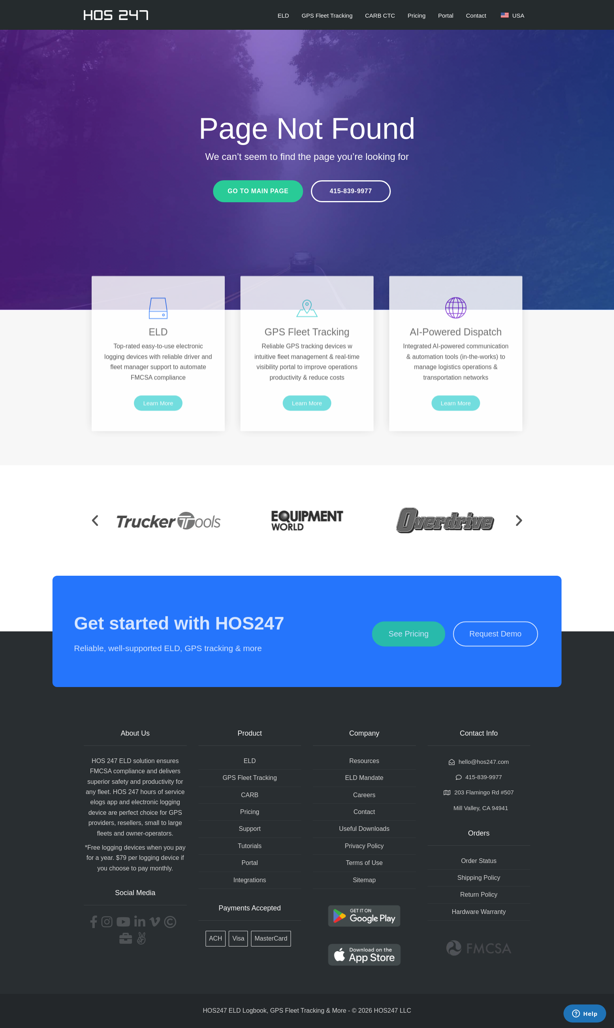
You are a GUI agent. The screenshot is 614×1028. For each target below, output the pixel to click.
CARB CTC (380, 15)
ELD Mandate (364, 777)
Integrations (249, 880)
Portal (445, 15)
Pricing (417, 15)
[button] (95, 520)
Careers (364, 795)
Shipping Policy (478, 877)
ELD (283, 15)
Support (250, 828)
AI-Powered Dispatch (456, 371)
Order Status (479, 861)
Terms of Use (364, 862)
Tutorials (250, 846)
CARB (249, 795)
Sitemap (364, 880)
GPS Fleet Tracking (327, 15)
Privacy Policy (364, 846)
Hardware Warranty (479, 911)
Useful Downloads (364, 828)
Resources (364, 761)
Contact (476, 15)
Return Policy (478, 894)
